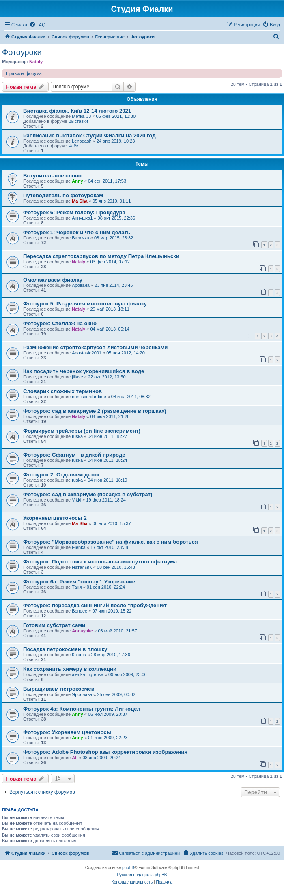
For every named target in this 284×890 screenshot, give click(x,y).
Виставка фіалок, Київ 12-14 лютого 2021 (77, 111)
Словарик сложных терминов (62, 391)
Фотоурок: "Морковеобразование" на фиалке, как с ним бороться (110, 542)
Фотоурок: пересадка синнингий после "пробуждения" (95, 605)
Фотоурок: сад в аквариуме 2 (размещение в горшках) (94, 411)
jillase (77, 376)
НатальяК (82, 567)
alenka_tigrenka (87, 674)
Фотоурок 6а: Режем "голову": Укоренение (79, 581)
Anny (77, 181)
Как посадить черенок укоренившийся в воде (83, 371)
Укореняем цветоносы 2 (55, 518)
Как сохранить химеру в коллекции (69, 669)
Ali (74, 757)
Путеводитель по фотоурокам (63, 195)
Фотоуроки (22, 52)
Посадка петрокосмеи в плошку (65, 649)
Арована (81, 285)
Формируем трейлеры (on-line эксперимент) (81, 431)
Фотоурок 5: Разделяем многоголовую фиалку (85, 304)
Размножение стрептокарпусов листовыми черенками (95, 347)
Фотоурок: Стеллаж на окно (60, 323)
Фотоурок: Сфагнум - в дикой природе (74, 455)
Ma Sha (80, 200)
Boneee (79, 610)
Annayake (82, 630)
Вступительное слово (52, 176)
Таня (77, 587)
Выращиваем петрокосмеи (59, 689)
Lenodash (81, 141)
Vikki (76, 499)
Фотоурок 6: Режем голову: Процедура (74, 212)
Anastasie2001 (86, 352)
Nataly (36, 61)
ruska (77, 436)
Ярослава (82, 694)
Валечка (80, 237)
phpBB (128, 867)
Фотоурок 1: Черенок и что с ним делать (76, 232)
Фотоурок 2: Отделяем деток (61, 475)
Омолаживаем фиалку (52, 280)
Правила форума (24, 73)
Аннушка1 (82, 218)
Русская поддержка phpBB (142, 875)
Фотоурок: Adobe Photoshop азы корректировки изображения (105, 752)
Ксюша (79, 654)
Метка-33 (81, 116)
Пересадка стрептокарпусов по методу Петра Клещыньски (101, 256)
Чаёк (73, 145)
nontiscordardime (89, 396)
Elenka (79, 547)
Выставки (78, 121)
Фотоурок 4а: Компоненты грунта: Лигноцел (81, 709)
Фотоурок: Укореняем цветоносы (67, 732)
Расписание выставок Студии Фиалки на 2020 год (89, 135)
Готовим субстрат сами (54, 625)
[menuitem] (37, 25)
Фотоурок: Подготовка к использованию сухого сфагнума (100, 562)
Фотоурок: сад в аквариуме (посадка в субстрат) (87, 494)
